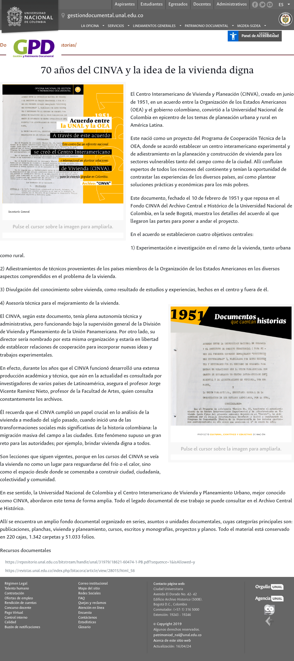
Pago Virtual (14, 613)
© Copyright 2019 (167, 624)
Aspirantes (125, 4)
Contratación (14, 593)
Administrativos (232, 4)
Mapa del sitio (89, 588)
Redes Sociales (89, 593)
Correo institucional (93, 584)
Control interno (16, 618)
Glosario (84, 627)
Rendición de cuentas (21, 603)
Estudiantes (152, 4)
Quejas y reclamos (92, 603)
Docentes (202, 4)
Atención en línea (91, 608)
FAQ (81, 598)
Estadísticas (87, 622)
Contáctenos (87, 618)
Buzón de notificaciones (22, 627)
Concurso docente (18, 608)
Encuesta (85, 613)
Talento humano (17, 588)
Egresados (178, 4)
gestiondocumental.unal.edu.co (105, 16)
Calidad (10, 622)
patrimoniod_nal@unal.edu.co (177, 635)
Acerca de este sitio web (172, 641)
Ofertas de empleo (19, 598)
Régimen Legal (16, 584)
